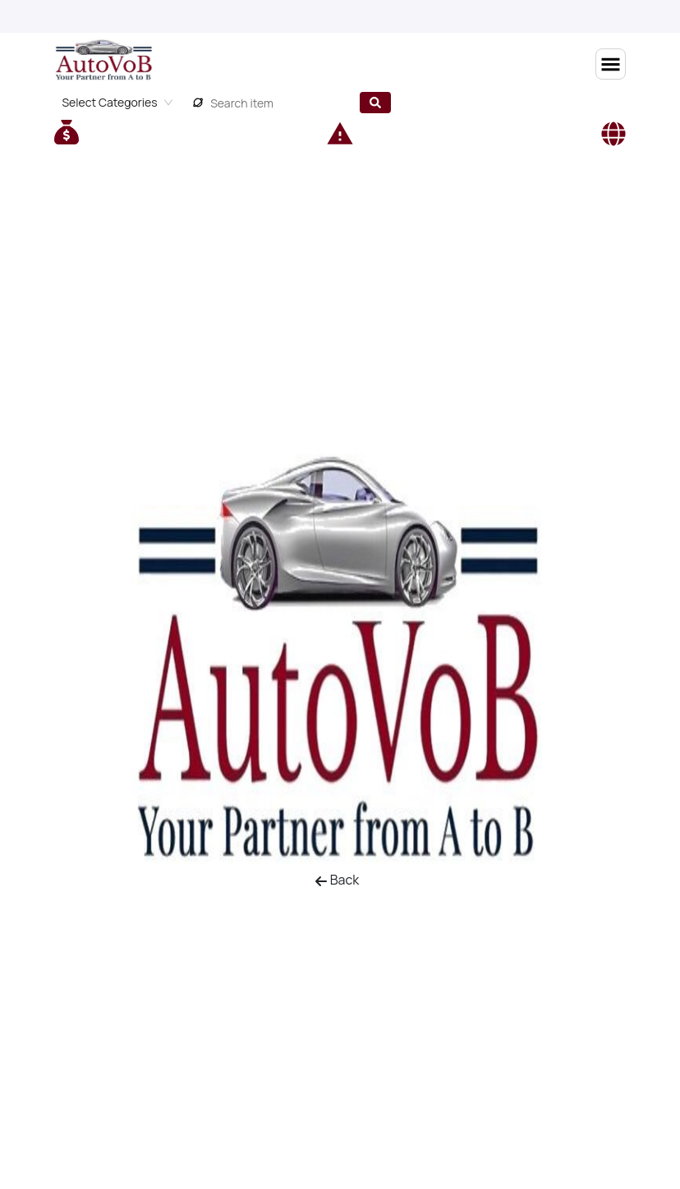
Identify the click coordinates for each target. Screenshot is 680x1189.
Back (337, 880)
